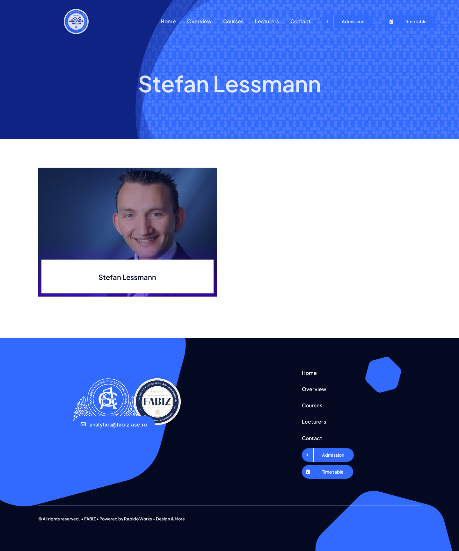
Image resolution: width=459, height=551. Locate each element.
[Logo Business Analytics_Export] (76, 11)
